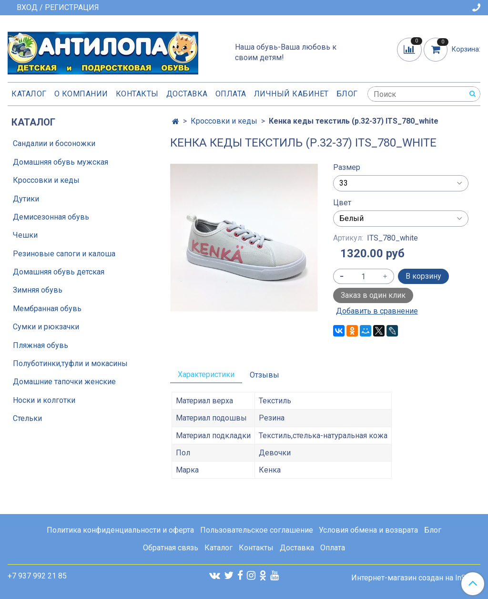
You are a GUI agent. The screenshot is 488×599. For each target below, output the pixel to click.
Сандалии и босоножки (54, 143)
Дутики (26, 198)
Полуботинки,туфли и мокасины (70, 363)
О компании (81, 93)
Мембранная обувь (47, 308)
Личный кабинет (291, 93)
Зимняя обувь (37, 289)
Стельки (27, 418)
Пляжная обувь (40, 345)
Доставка (187, 93)
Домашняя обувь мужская (60, 162)
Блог (347, 93)
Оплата (230, 93)
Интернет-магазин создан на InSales (415, 578)
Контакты (137, 93)
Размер (346, 167)
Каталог (29, 93)
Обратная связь (170, 547)
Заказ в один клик (373, 295)
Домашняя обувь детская (58, 271)
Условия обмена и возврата (368, 530)
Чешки (25, 235)
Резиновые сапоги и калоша (64, 253)
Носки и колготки (44, 400)
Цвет (342, 203)
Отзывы (264, 374)
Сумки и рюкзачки (46, 326)
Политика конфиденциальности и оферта (120, 530)
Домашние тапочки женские (64, 381)
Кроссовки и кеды (224, 121)
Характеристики (206, 374)
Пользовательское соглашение (256, 530)
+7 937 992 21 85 (37, 575)
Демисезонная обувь (51, 216)
